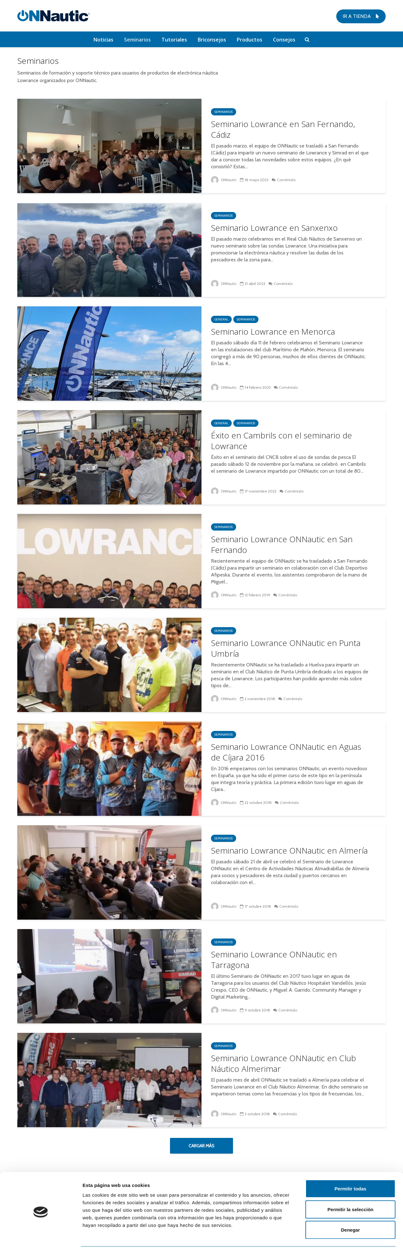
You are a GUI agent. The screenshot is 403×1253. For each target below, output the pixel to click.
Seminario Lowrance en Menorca (273, 331)
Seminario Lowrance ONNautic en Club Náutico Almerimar (283, 1063)
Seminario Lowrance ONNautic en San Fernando (282, 544)
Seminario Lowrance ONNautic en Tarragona (274, 959)
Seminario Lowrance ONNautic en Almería (289, 850)
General (221, 319)
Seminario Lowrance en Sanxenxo (274, 227)
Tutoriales (174, 39)
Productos (249, 39)
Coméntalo (286, 179)
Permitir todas (350, 1170)
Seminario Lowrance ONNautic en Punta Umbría (285, 648)
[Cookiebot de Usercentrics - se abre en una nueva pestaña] (40, 1240)
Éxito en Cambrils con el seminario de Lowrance (281, 440)
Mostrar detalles (340, 1240)
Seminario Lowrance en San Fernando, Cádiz (283, 129)
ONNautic (224, 179)
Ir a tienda (361, 16)
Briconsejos (212, 39)
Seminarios (137, 39)
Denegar (350, 1211)
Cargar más (201, 1146)
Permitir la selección (350, 1191)
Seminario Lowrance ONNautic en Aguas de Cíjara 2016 (286, 752)
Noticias (103, 39)
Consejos (284, 39)
